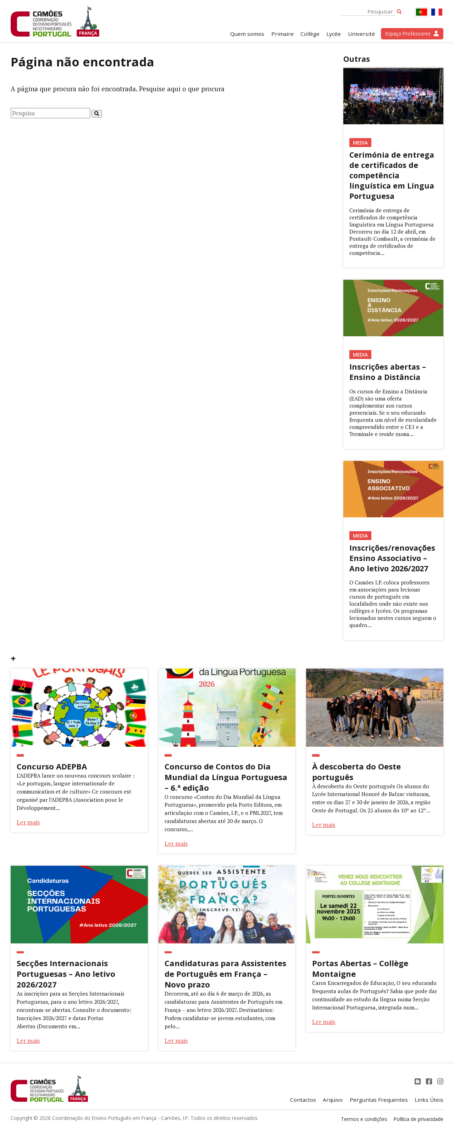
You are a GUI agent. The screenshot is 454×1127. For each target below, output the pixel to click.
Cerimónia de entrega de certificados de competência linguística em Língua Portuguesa (391, 175)
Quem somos (247, 33)
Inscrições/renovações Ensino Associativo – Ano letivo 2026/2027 (392, 558)
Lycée (333, 33)
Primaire (282, 33)
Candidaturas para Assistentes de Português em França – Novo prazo (225, 974)
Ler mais (28, 822)
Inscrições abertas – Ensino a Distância (387, 371)
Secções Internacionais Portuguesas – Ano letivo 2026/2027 (66, 974)
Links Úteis (429, 1099)
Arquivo (333, 1099)
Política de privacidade (418, 1119)
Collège (310, 33)
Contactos (303, 1099)
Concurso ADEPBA (52, 766)
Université (361, 33)
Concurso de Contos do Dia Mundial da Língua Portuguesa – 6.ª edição (226, 777)
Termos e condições (364, 1119)
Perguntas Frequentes (379, 1099)
